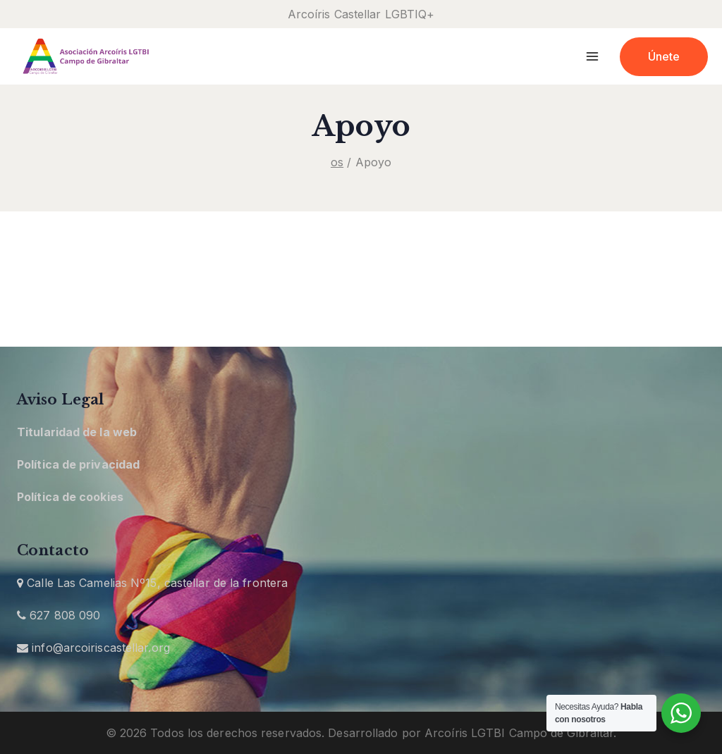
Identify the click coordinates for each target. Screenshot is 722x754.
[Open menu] (593, 56)
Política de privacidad (78, 464)
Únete (664, 56)
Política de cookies (70, 497)
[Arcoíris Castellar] (84, 56)
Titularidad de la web (77, 432)
